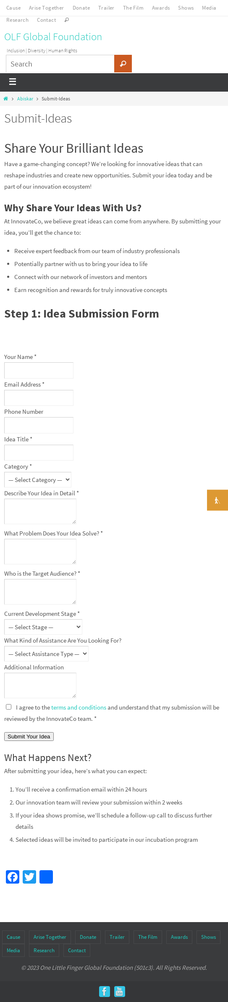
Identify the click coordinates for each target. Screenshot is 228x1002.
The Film (133, 7)
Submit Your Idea (29, 736)
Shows (186, 7)
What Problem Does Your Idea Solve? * (53, 533)
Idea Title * (18, 439)
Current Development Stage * (42, 614)
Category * (18, 466)
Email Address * (24, 384)
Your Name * (20, 357)
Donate (81, 7)
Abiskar (25, 98)
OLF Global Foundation (53, 36)
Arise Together (46, 7)
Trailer (106, 7)
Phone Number (23, 411)
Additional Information (34, 667)
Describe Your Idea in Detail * (41, 493)
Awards (161, 7)
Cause (13, 7)
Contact (46, 19)
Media (209, 7)
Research (17, 19)
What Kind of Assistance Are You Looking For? (62, 640)
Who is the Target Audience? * (42, 573)
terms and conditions (78, 707)
